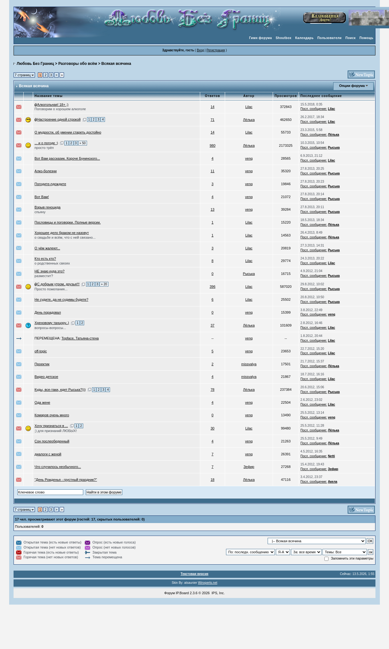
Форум (169, 593)
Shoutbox (283, 38)
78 (212, 389)
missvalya (248, 364)
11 (212, 171)
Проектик (42, 364)
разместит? (44, 276)
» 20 (104, 284)
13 (212, 209)
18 (212, 479)
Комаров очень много (52, 415)
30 (212, 428)
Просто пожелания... (51, 289)
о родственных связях (52, 263)
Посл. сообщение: (313, 109)
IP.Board (182, 593)
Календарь (304, 38)
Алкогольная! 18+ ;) (52, 104)
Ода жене (42, 402)
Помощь (366, 38)
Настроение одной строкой (59, 119)
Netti (331, 456)
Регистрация (215, 50)
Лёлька (249, 120)
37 (212, 325)
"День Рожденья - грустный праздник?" (66, 479)
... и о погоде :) (46, 143)
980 (212, 145)
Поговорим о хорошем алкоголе (60, 109)
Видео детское (46, 377)
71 (212, 120)
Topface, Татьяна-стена (80, 338)
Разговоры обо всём (77, 63)
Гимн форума (260, 38)
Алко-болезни (46, 171)
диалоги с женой (48, 454)
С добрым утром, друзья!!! (58, 284)
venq (249, 158)
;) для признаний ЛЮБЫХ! (56, 431)
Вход (200, 50)
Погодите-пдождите (50, 184)
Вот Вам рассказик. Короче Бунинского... (67, 158)
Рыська (334, 147)
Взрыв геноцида (48, 207)
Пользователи (329, 38)
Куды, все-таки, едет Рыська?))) (60, 389)
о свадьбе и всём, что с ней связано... (65, 237)
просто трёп (44, 148)
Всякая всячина (116, 63)
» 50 (82, 143)
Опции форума (352, 86)
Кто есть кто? (45, 258)
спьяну (40, 212)
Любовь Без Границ (35, 63)
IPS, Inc (218, 593)
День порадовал (48, 312)
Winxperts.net (207, 582)
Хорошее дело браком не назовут (62, 233)
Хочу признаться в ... (51, 426)
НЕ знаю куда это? (50, 271)
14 (212, 107)
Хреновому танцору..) (52, 323)
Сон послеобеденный (52, 441)
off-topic (41, 351)
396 (212, 286)
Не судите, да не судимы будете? (62, 299)
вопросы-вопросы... (50, 328)
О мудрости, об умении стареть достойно (68, 132)
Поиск (350, 38)
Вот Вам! (42, 197)
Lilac (249, 107)
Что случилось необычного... (58, 467)
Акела (332, 481)
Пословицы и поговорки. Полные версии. (68, 222)
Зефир (248, 467)
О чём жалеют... (47, 248)
